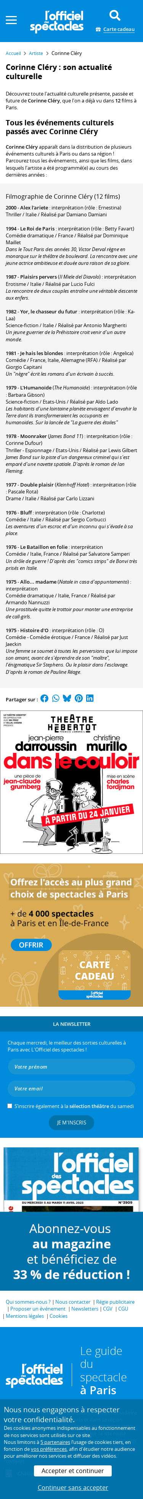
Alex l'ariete (34, 207)
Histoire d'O (34, 630)
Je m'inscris (71, 1122)
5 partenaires (55, 1442)
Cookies (58, 1315)
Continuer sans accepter (73, 1487)
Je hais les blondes (41, 353)
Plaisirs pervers (38, 276)
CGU (123, 1308)
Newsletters (84, 1308)
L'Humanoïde (35, 387)
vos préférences (49, 1448)
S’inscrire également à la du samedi (74, 1106)
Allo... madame (38, 581)
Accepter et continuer (73, 1471)
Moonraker (33, 436)
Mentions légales (25, 1315)
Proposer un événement (38, 1308)
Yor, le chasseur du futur (48, 311)
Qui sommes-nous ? (28, 1301)
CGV (107, 1308)
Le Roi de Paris (37, 228)
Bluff (26, 512)
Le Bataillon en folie (43, 546)
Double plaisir (37, 484)
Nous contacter (72, 1301)
